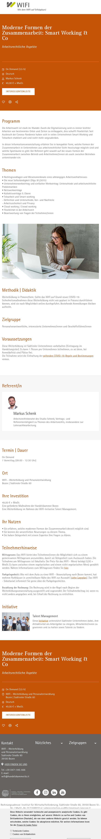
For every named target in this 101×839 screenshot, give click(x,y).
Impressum (25, 816)
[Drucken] (10, 102)
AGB (45, 816)
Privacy (36, 816)
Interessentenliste (18, 91)
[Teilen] (16, 102)
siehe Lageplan (79, 578)
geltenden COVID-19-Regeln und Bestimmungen (68, 356)
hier (66, 568)
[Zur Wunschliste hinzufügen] (3, 102)
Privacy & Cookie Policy (27, 836)
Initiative (43, 621)
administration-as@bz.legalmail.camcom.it (67, 808)
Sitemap (87, 816)
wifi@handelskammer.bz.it (15, 776)
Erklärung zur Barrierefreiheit (64, 816)
